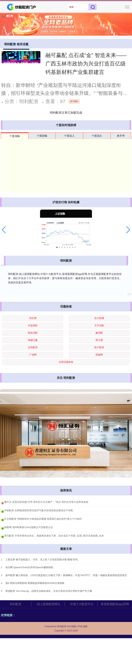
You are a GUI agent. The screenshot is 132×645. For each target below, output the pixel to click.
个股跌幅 (42, 135)
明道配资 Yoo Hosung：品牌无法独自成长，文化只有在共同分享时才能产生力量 (48, 591)
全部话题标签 (66, 362)
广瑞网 (32, 354)
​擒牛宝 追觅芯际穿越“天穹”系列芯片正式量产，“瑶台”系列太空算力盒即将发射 (46, 502)
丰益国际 (33, 325)
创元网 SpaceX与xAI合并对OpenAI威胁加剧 (29, 567)
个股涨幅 (14, 136)
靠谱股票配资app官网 (115, 604)
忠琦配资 (33, 347)
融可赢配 (74, 101)
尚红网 (32, 318)
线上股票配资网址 (48, 604)
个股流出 (97, 135)
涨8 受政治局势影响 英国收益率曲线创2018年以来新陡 (35, 583)
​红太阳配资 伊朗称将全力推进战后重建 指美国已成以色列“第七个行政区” (43, 518)
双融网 (99, 354)
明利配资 (15, 604)
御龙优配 (33, 332)
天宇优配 (99, 325)
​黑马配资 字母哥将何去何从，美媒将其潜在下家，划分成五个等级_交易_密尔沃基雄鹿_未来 (54, 535)
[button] (4, 229)
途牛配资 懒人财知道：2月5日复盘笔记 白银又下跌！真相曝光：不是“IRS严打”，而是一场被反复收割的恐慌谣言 (66, 575)
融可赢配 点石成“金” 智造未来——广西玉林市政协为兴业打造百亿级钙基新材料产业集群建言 (86, 63)
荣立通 (99, 340)
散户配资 (99, 347)
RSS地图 (71, 626)
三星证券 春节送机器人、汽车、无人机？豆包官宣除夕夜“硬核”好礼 (41, 559)
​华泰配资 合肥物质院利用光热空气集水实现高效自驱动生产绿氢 (38, 510)
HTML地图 (82, 626)
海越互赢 (33, 340)
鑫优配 (99, 332)
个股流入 (69, 135)
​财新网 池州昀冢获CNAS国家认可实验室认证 (28, 527)
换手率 (121, 135)
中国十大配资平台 (81, 604)
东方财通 (99, 318)
